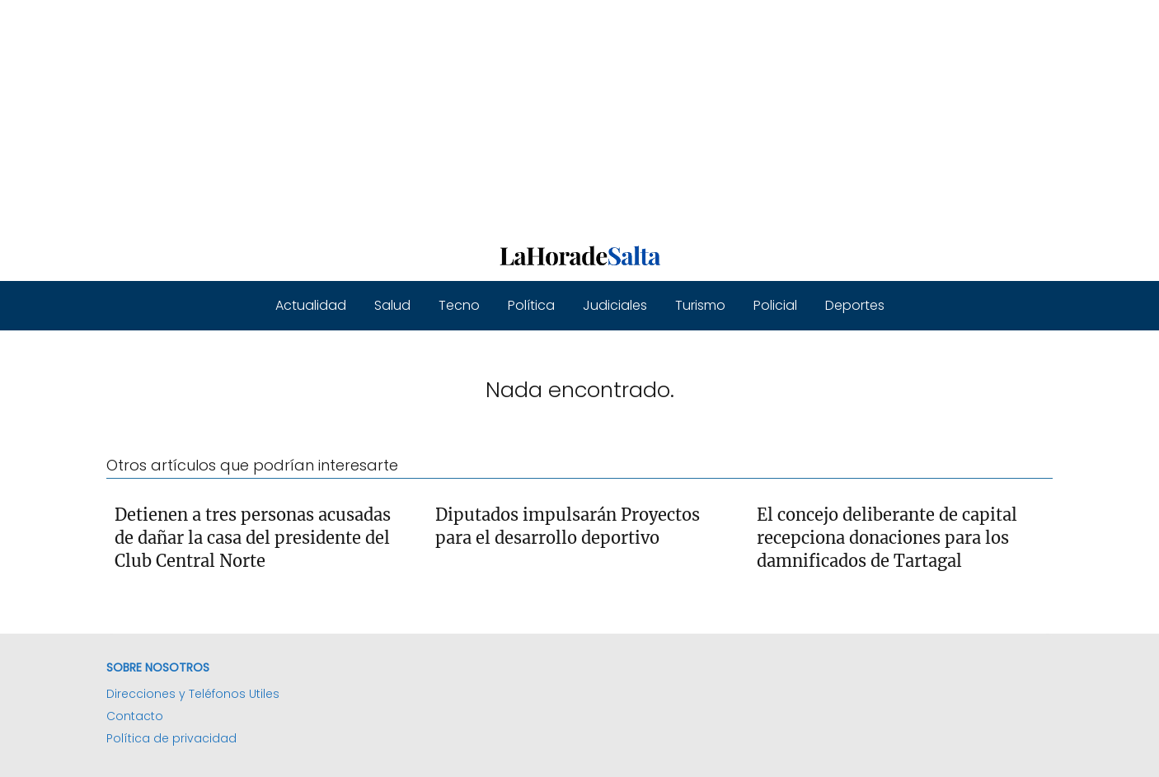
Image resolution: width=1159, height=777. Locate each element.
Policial (775, 305)
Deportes (854, 305)
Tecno (459, 305)
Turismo (700, 305)
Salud (392, 305)
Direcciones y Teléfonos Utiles (192, 694)
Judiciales (615, 305)
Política (531, 305)
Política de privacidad (171, 738)
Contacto (134, 716)
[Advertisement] (494, 115)
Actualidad (310, 305)
